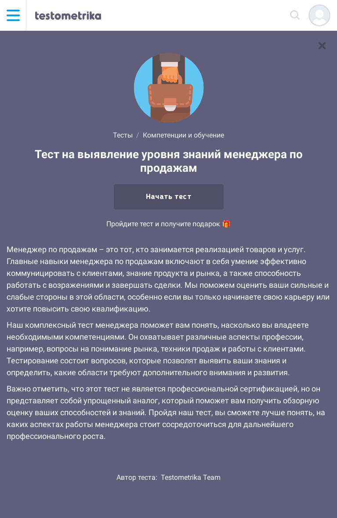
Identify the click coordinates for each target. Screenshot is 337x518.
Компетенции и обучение (183, 135)
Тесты (123, 135)
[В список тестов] (322, 45)
